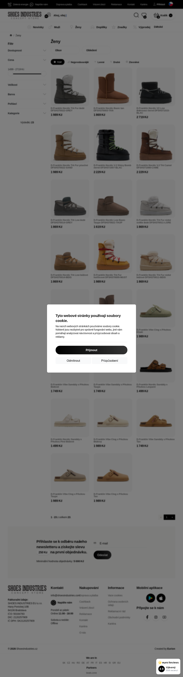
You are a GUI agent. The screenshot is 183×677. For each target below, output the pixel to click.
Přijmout (91, 350)
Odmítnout (73, 360)
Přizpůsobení (109, 360)
